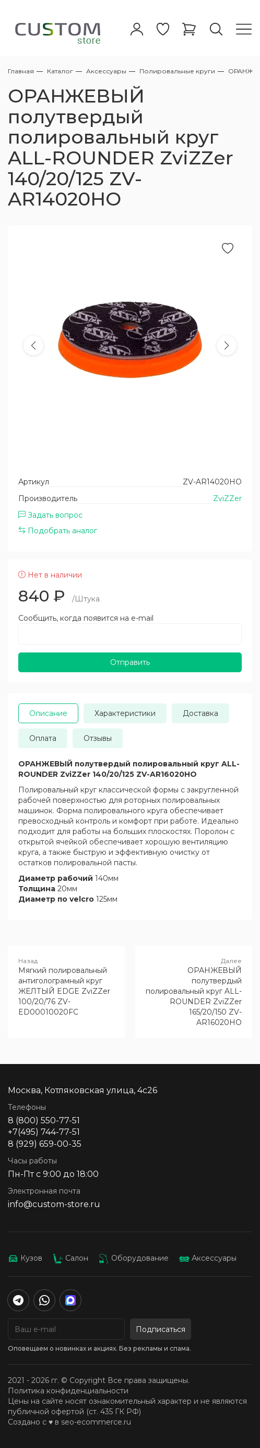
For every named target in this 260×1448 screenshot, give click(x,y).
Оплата (42, 738)
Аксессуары (208, 1258)
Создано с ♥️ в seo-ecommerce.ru (69, 1422)
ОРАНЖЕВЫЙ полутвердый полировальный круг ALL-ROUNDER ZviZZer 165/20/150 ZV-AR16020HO (194, 991)
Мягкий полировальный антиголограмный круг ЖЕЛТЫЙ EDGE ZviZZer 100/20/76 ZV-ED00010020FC (66, 986)
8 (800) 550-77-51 (44, 1120)
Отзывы (98, 738)
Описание (48, 713)
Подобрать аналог (57, 530)
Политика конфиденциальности (68, 1390)
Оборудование (134, 1258)
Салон (70, 1258)
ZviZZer (227, 498)
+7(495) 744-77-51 (44, 1132)
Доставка (200, 713)
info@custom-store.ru (54, 1204)
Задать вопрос (50, 515)
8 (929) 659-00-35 (44, 1144)
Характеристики (125, 713)
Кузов (25, 1258)
